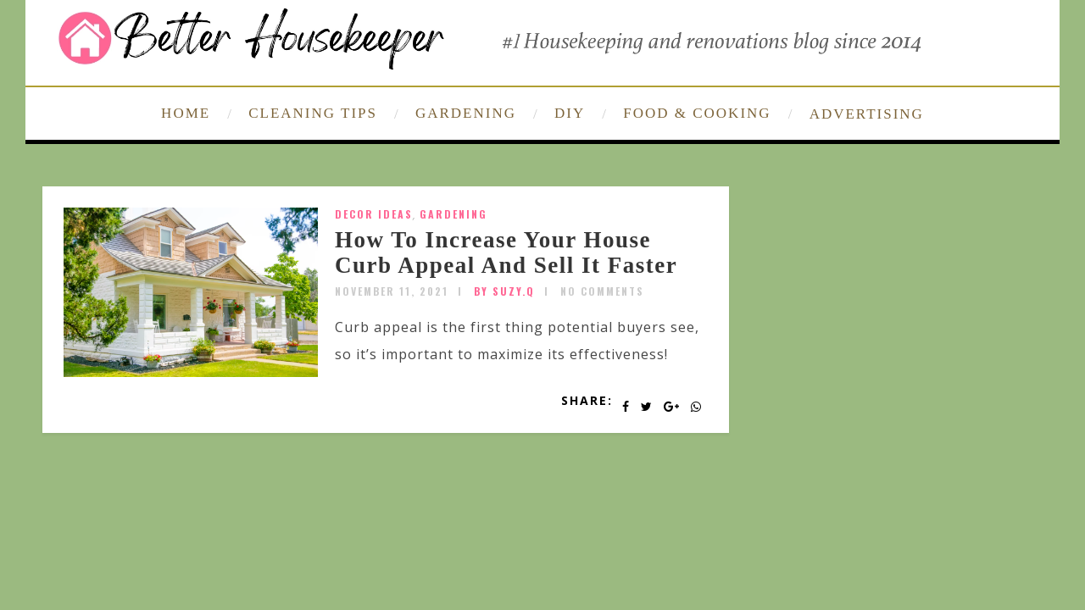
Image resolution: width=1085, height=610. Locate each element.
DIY (569, 113)
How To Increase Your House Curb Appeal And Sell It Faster (506, 252)
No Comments (602, 291)
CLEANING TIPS (312, 113)
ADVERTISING (867, 114)
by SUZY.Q (504, 291)
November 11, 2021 (391, 291)
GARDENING (465, 113)
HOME (185, 113)
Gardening (453, 214)
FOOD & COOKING (697, 113)
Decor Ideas (374, 214)
